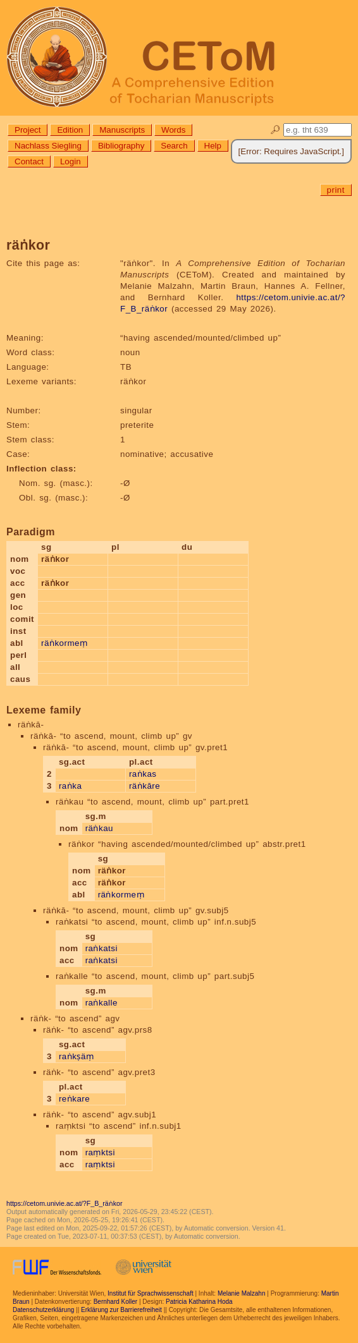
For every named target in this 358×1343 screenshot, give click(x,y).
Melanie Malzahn (242, 1293)
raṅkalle (101, 1002)
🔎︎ (275, 130)
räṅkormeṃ (64, 643)
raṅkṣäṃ (76, 1056)
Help (212, 145)
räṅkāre (144, 786)
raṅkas (143, 774)
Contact (29, 161)
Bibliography (121, 145)
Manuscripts (122, 130)
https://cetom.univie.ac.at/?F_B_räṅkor (64, 1203)
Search (174, 145)
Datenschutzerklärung (43, 1309)
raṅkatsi (101, 948)
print (336, 190)
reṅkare (74, 1098)
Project (27, 130)
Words (173, 130)
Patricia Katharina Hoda (199, 1301)
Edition (70, 130)
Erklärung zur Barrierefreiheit (121, 1309)
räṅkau (99, 828)
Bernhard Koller (115, 1301)
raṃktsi (100, 1152)
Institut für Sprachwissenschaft (151, 1293)
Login (70, 161)
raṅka (70, 786)
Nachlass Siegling (48, 145)
